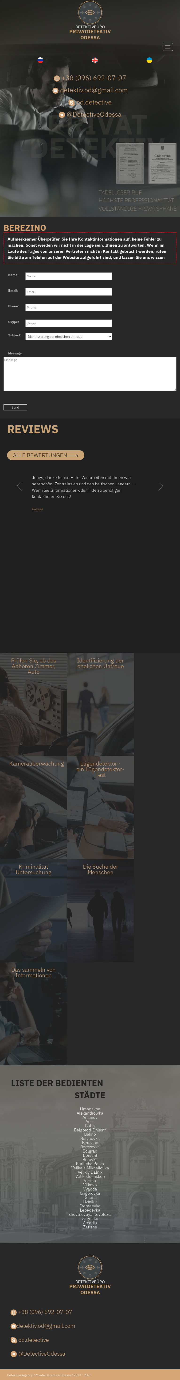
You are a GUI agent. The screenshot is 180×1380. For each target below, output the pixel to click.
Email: (13, 290)
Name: (13, 275)
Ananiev (90, 1117)
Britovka (90, 1159)
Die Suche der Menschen (100, 869)
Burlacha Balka (90, 1164)
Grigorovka (90, 1193)
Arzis (90, 1122)
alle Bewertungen (45, 455)
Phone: (13, 306)
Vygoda (90, 1189)
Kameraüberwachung (36, 763)
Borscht (90, 1155)
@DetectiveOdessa (90, 114)
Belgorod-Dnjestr (90, 1130)
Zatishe (90, 1227)
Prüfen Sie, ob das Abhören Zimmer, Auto (33, 666)
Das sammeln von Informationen (33, 972)
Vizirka (90, 1181)
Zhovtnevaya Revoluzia (90, 1214)
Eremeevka (90, 1206)
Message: (15, 353)
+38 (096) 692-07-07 (90, 77)
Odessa (90, 33)
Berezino (90, 1143)
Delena (90, 1197)
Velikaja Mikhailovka (90, 1168)
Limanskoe (90, 1109)
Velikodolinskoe (90, 1176)
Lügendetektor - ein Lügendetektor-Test (100, 769)
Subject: (14, 335)
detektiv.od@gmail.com (90, 90)
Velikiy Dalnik (90, 1172)
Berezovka (90, 1147)
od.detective (90, 102)
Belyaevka (90, 1138)
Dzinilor (90, 1202)
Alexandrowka (90, 1113)
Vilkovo (90, 1185)
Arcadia (90, 1223)
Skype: (13, 322)
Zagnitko (90, 1218)
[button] (19, 495)
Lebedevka (90, 1210)
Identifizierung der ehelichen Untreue (100, 663)
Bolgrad (90, 1151)
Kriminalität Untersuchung (33, 869)
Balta (90, 1126)
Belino (90, 1134)
